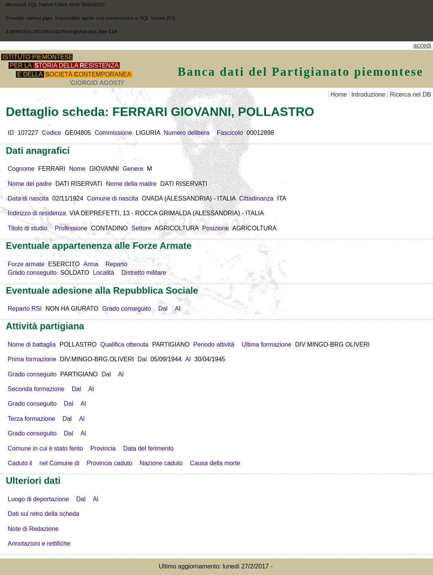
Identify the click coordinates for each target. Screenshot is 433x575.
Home (339, 94)
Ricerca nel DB (410, 94)
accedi (422, 45)
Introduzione (368, 94)
